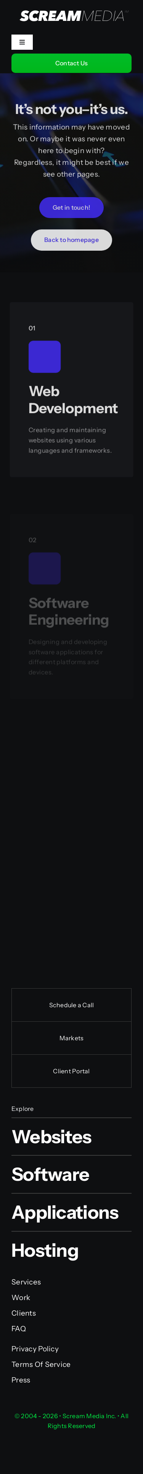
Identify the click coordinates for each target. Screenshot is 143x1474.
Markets (71, 1038)
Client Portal (71, 1071)
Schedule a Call (71, 1005)
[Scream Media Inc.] (71, 4)
